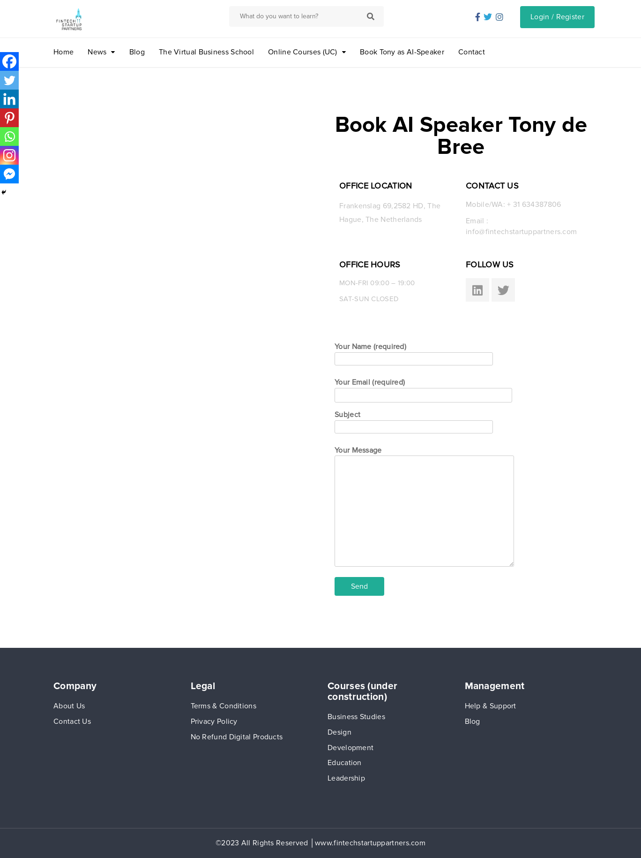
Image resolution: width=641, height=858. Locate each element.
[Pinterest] (9, 117)
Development (350, 747)
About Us (69, 706)
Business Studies (356, 716)
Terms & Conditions (223, 706)
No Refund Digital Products (237, 737)
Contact (471, 52)
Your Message (424, 507)
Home (63, 52)
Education (345, 762)
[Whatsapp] (9, 136)
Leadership (346, 778)
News (97, 52)
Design (339, 732)
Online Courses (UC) (302, 52)
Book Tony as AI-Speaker (402, 52)
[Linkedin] (9, 99)
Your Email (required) (423, 389)
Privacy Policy (214, 721)
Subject (414, 420)
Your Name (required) (414, 352)
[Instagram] (9, 155)
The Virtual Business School (206, 52)
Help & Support (490, 706)
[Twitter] (9, 80)
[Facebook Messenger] (9, 174)
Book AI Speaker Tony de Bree (461, 136)
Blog (137, 52)
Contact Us (72, 721)
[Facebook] (9, 61)
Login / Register (557, 17)
